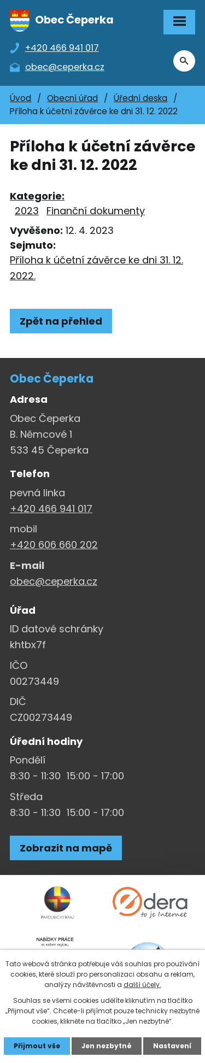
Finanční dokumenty (95, 211)
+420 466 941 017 (51, 508)
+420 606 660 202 (54, 544)
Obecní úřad (72, 98)
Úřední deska (140, 98)
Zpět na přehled (61, 321)
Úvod (20, 98)
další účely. (142, 984)
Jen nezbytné (106, 1045)
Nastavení (172, 1045)
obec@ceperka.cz (53, 581)
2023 (27, 211)
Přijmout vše (37, 1045)
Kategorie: (37, 196)
